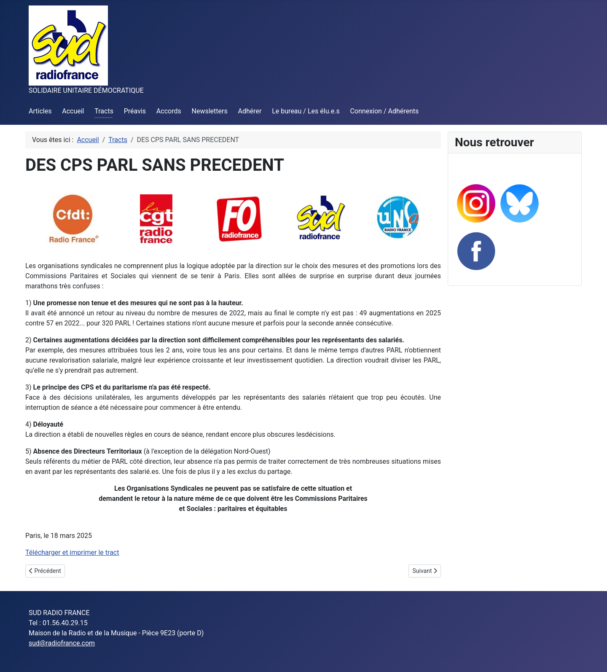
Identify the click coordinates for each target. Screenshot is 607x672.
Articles (40, 111)
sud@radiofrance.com (62, 643)
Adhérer (250, 111)
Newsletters (210, 111)
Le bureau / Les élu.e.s (305, 111)
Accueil (73, 111)
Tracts (103, 111)
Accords (168, 111)
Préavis (135, 111)
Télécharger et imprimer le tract (72, 552)
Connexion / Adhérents (384, 111)
